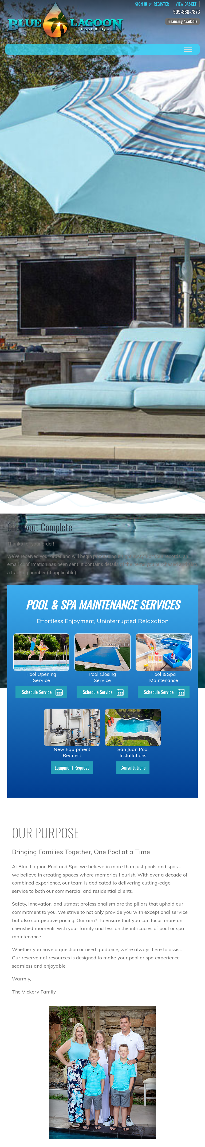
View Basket (186, 4)
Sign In (140, 4)
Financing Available (182, 21)
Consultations (132, 768)
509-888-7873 (188, 12)
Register (161, 4)
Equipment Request (72, 768)
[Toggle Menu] (188, 49)
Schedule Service (36, 692)
